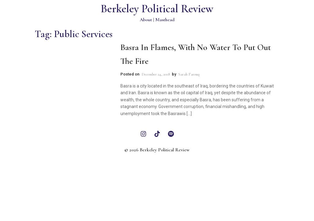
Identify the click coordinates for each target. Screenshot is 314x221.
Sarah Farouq (188, 74)
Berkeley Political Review (157, 9)
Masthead (165, 20)
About (146, 20)
